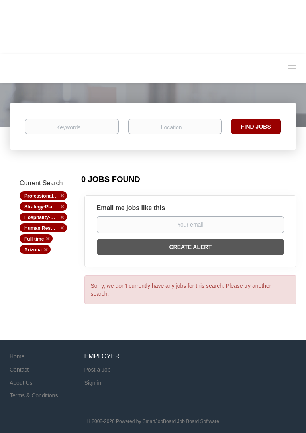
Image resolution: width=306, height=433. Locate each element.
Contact (19, 369)
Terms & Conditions (34, 395)
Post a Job (97, 369)
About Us (21, 383)
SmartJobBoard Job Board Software (181, 421)
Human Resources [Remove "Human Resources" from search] (45, 228)
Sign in (93, 383)
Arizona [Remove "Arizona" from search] (33, 250)
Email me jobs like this (131, 207)
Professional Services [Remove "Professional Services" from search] (45, 196)
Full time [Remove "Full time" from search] (34, 239)
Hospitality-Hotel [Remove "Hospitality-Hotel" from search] (43, 217)
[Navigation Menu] (292, 68)
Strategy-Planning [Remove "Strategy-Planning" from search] (44, 207)
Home (17, 356)
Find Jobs (256, 126)
